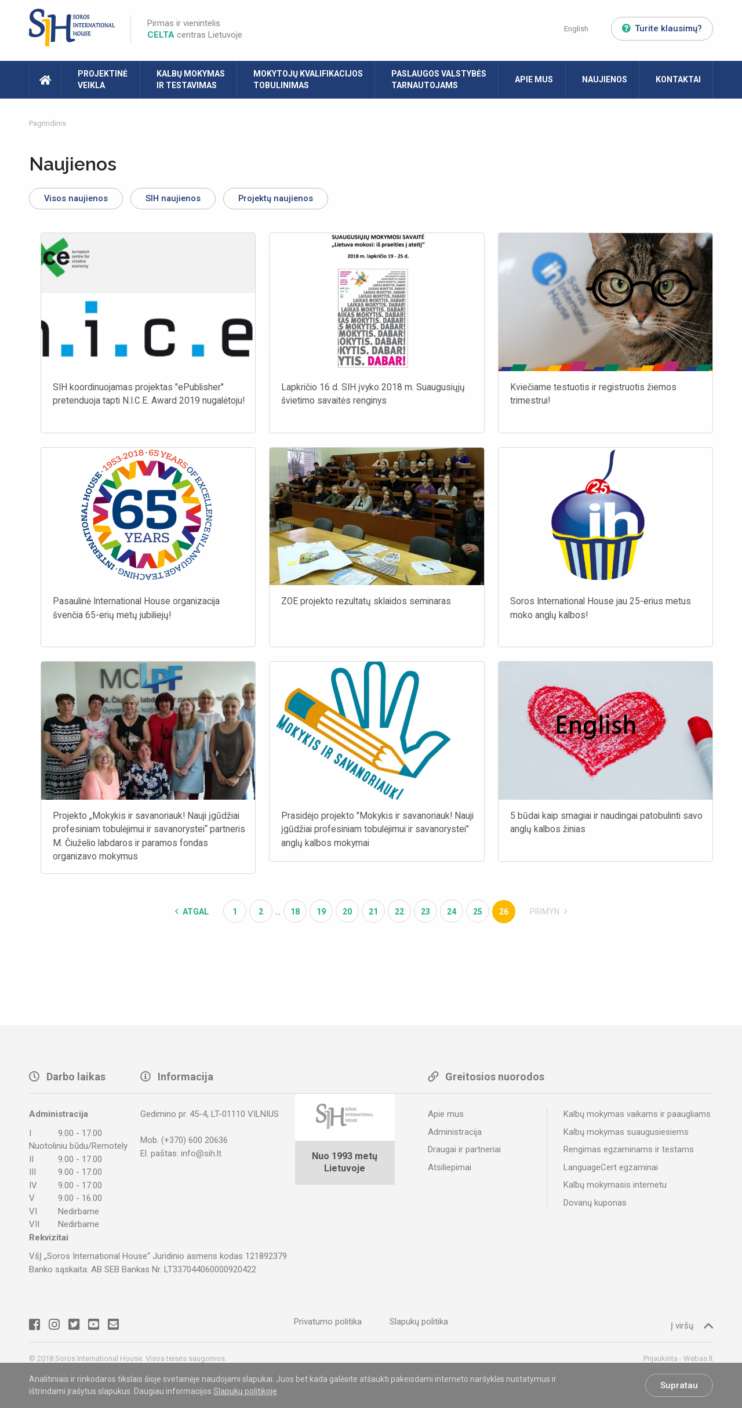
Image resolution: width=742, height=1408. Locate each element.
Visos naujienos (81, 199)
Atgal (192, 915)
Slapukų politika (419, 1325)
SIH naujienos (187, 199)
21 (373, 915)
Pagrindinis (47, 123)
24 (451, 915)
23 (425, 915)
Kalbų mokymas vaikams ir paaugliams (637, 1117)
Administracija (455, 1135)
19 (321, 915)
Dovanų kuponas (595, 1205)
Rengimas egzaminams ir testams (628, 1153)
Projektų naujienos (300, 199)
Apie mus (534, 79)
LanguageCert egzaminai (610, 1170)
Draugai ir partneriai (464, 1153)
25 (477, 915)
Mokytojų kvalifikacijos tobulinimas (308, 79)
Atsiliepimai (449, 1170)
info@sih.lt (201, 1156)
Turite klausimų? (662, 28)
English (576, 28)
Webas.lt (698, 1362)
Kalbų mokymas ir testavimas (191, 79)
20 (347, 915)
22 (399, 915)
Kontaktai (678, 79)
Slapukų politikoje (245, 1391)
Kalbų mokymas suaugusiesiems (626, 1135)
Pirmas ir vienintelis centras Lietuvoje (194, 29)
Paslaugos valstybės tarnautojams (438, 79)
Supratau (679, 1385)
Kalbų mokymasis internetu (615, 1188)
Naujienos (604, 79)
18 (295, 915)
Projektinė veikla (103, 79)
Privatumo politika (328, 1325)
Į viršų (692, 1329)
